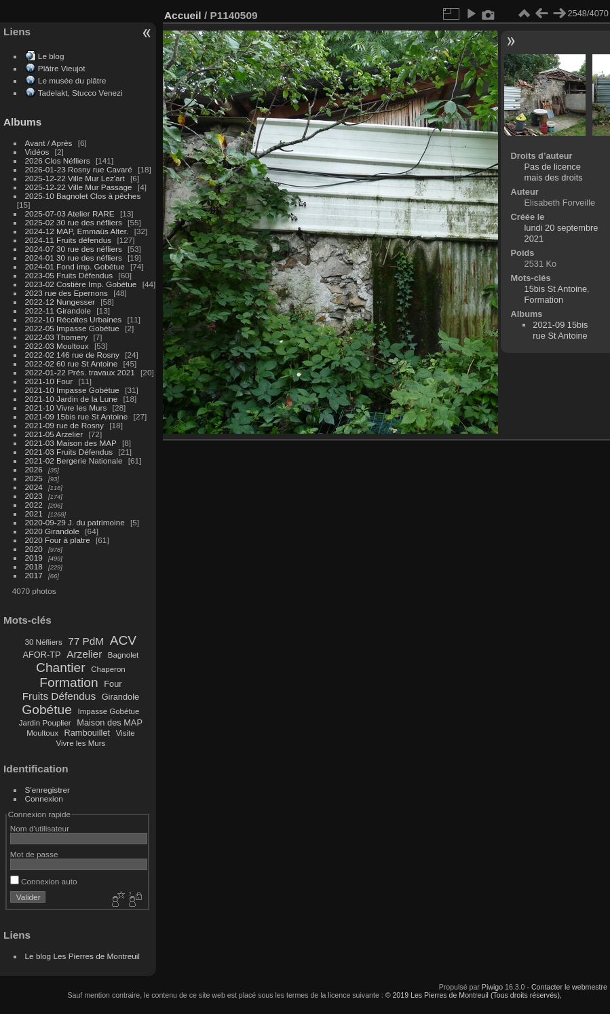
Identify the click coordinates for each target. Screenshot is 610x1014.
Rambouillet (87, 733)
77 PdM (86, 641)
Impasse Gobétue (109, 711)
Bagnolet (123, 655)
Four (112, 684)
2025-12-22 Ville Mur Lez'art (75, 178)
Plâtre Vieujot (61, 68)
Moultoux (42, 733)
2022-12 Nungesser (60, 301)
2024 (34, 487)
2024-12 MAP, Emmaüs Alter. (77, 231)
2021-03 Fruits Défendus (69, 451)
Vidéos (37, 151)
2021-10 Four (49, 381)
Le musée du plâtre (72, 80)
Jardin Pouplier (45, 723)
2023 (34, 495)
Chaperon (108, 669)
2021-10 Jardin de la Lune (71, 398)
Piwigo (492, 987)
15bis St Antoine (556, 289)
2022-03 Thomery (56, 337)
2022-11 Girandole (58, 310)
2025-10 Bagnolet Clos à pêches (83, 195)
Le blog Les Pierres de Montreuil (82, 956)
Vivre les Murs (81, 743)
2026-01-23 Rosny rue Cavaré (78, 169)
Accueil (183, 15)
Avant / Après (49, 142)
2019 (34, 557)
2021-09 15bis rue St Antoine (76, 416)
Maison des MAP (109, 722)
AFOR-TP (41, 655)
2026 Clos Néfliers (57, 160)
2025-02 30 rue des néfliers (73, 222)
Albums (22, 122)
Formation (68, 682)
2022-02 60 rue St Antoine (71, 363)
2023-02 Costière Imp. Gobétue (81, 284)
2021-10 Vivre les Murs (66, 407)
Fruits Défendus (59, 696)
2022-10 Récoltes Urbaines (73, 319)
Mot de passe (34, 854)
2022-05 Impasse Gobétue (72, 328)
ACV (123, 640)
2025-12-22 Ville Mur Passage (78, 187)
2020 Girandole (52, 531)
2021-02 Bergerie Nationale (74, 460)
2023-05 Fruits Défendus (69, 275)
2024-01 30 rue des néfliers (75, 257)
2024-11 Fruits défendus (68, 240)
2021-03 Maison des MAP (71, 442)
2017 (34, 575)
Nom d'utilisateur (39, 828)
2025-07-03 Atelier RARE (70, 213)
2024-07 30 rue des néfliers (73, 248)
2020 (34, 548)
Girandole (121, 697)
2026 (34, 469)
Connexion (44, 798)
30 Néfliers (43, 642)
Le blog (51, 56)
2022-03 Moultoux (57, 345)
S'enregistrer (47, 789)
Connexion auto (43, 881)
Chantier (60, 667)
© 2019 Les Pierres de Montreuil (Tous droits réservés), (473, 995)
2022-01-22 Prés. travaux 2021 (80, 372)
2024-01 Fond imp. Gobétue (75, 266)
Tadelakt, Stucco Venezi (80, 92)
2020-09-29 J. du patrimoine (75, 522)
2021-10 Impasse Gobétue (72, 390)
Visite (125, 733)
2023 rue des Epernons (66, 292)
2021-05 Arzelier (54, 434)
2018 (34, 566)
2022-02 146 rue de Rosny (72, 354)
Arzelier (84, 654)
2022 (34, 504)
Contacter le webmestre (569, 987)
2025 (34, 478)
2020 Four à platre (57, 540)
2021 (34, 513)
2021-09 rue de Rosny (64, 425)
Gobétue (47, 709)
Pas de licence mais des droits (554, 172)
